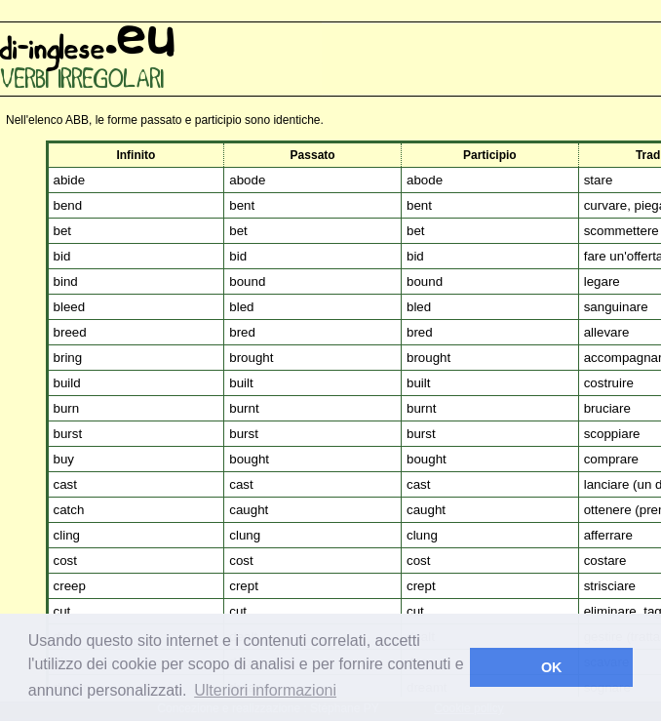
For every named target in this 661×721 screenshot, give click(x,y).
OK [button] (552, 667)
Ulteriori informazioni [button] (265, 690)
